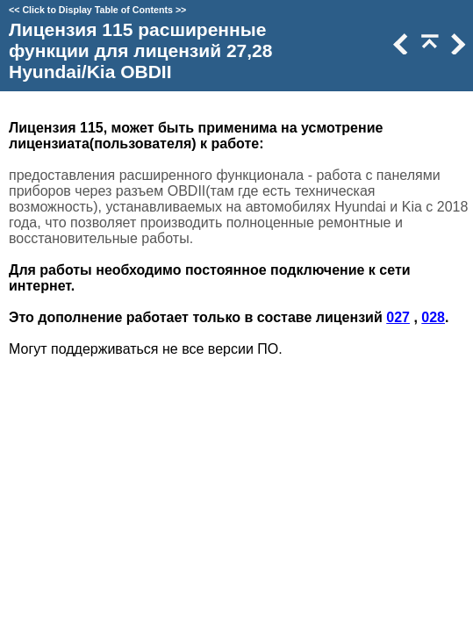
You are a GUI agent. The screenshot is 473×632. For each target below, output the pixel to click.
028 (433, 317)
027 (398, 317)
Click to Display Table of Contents (97, 9)
